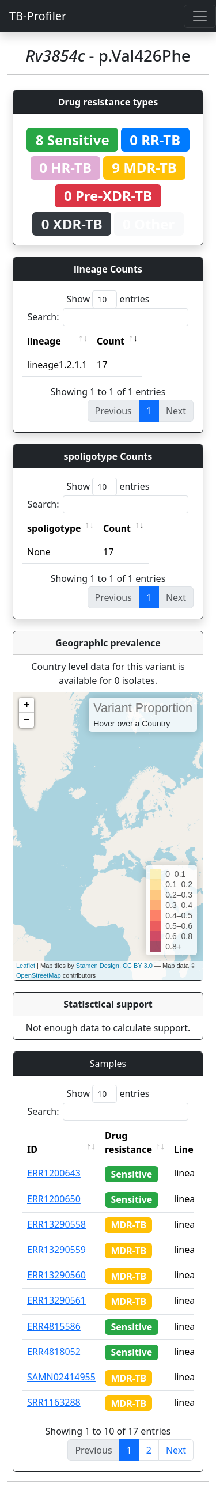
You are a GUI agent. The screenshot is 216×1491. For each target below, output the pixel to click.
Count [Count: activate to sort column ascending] (110, 341)
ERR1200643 (54, 1173)
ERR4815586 (54, 1326)
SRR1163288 (54, 1402)
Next (176, 1450)
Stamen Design (97, 965)
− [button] (27, 720)
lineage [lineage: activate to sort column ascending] (44, 341)
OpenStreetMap (38, 975)
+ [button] (27, 705)
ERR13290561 (56, 1300)
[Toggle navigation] (200, 16)
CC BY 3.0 (138, 965)
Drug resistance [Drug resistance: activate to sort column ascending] (128, 1142)
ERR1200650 (54, 1199)
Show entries (107, 299)
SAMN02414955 (61, 1377)
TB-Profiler (37, 16)
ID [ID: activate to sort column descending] (32, 1149)
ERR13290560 (56, 1275)
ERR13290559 (56, 1249)
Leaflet (25, 965)
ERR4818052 (54, 1351)
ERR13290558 (56, 1224)
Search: (108, 317)
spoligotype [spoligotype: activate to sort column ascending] (54, 528)
